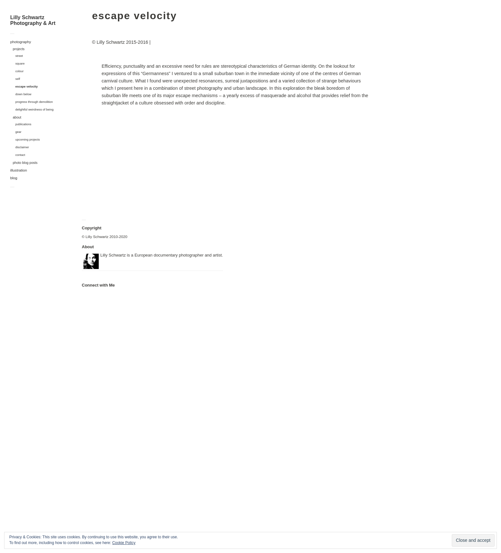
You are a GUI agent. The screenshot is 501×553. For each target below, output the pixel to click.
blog (13, 178)
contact (20, 155)
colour (19, 71)
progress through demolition (34, 102)
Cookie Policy (123, 543)
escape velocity (26, 86)
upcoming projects (27, 139)
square (20, 63)
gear (18, 132)
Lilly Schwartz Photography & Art (33, 20)
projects (19, 49)
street (19, 56)
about (17, 117)
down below (23, 94)
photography (20, 42)
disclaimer (22, 147)
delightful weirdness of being (34, 109)
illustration (18, 170)
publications (23, 124)
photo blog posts (25, 163)
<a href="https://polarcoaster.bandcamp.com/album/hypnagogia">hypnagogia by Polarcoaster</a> (114, 403)
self (17, 79)
